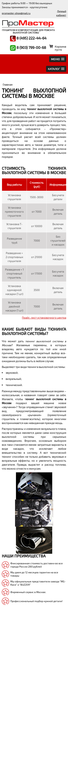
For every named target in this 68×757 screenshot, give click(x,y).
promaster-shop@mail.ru (16, 13)
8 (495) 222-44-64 (28, 38)
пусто (58, 50)
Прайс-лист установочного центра (44, 317)
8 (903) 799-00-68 (28, 48)
